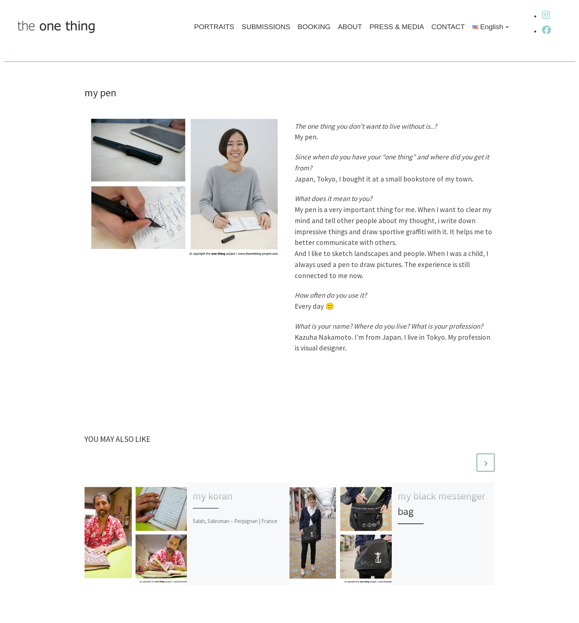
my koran (213, 495)
